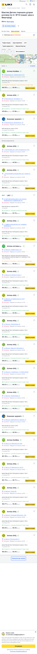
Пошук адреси (3, 35)
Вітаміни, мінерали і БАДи (13, 8)
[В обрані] (34, 71)
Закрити (35, 631)
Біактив (23, 8)
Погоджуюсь (18, 646)
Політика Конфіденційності (18, 651)
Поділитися (18, 26)
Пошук (26, 4)
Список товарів (30, 4)
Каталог (4, 8)
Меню (3, 4)
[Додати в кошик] (30, 88)
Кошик (33, 4)
